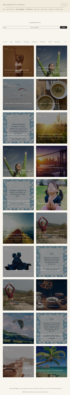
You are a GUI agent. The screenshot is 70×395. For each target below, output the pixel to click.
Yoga (11, 42)
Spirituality (57, 42)
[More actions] (32, 49)
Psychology (26, 42)
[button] (65, 42)
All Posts (5, 42)
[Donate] (64, 4)
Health (50, 42)
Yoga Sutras (34, 42)
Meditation (43, 42)
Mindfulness (18, 42)
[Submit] (63, 27)
